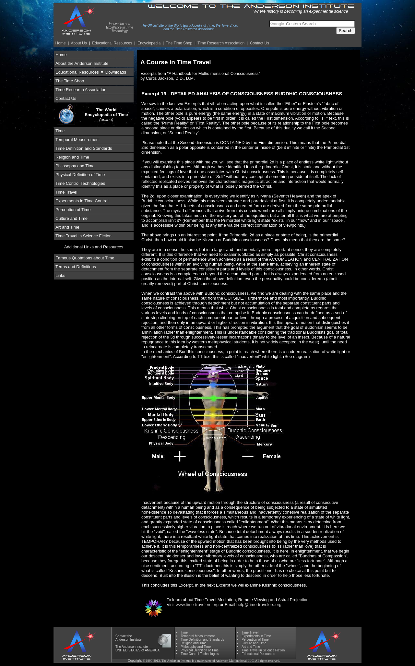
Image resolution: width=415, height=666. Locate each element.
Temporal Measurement (77, 139)
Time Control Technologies (80, 183)
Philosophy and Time (75, 165)
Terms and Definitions (75, 266)
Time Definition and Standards (83, 148)
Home (60, 43)
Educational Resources (112, 43)
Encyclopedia (148, 43)
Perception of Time (72, 209)
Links (60, 275)
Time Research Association (80, 89)
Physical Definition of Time (80, 174)
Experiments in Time (256, 636)
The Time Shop (179, 43)
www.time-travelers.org (197, 604)
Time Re (220, 43)
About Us (79, 43)
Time (60, 130)
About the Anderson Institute (81, 63)
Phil (196, 646)
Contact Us (259, 43)
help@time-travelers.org (258, 604)
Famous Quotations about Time (84, 258)
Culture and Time (71, 218)
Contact (120, 636)
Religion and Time (72, 157)
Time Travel (66, 192)
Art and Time (67, 227)
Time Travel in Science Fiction (83, 235)
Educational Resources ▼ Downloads (90, 72)
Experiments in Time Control (81, 200)
